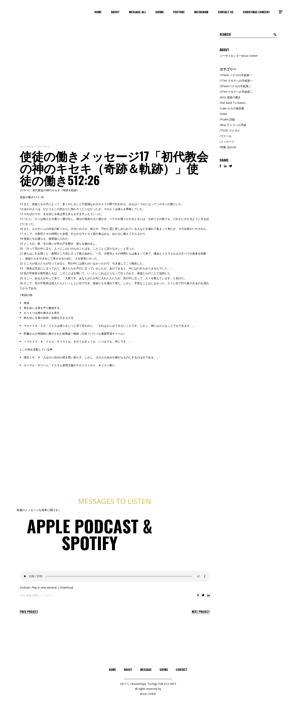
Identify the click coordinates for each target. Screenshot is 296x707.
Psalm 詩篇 (228, 119)
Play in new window (44, 587)
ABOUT (128, 669)
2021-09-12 (43, 146)
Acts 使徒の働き (30, 595)
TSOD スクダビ (230, 130)
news (224, 114)
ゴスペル (226, 136)
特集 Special (228, 147)
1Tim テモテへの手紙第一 (237, 80)
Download (66, 587)
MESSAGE (146, 669)
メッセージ (46, 595)
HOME (112, 669)
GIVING (164, 669)
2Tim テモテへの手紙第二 (237, 92)
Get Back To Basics (233, 103)
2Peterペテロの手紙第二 (236, 86)
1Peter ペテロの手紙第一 (236, 75)
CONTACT (181, 669)
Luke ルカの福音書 (232, 108)
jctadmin (29, 146)
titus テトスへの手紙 (233, 125)
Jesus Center (148, 694)
